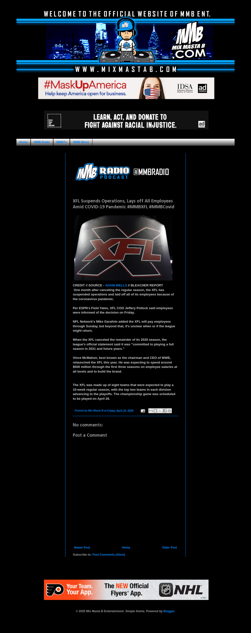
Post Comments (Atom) (108, 554)
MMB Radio (42, 142)
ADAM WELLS (116, 285)
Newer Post (82, 547)
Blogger (169, 611)
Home (23, 142)
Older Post (169, 547)
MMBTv (61, 142)
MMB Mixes (81, 142)
